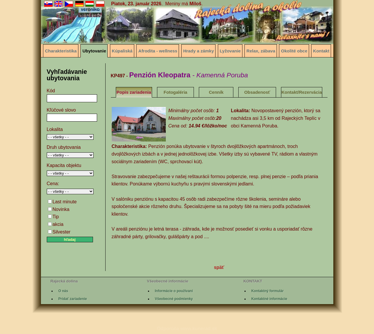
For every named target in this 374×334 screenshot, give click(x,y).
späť (219, 267)
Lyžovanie (230, 50)
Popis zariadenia (134, 92)
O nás (63, 291)
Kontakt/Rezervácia (301, 92)
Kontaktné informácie (269, 299)
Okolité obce (294, 50)
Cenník (216, 92)
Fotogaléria (175, 92)
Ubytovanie (94, 50)
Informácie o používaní (174, 291)
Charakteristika (61, 50)
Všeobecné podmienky (174, 299)
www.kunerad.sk (198, 328)
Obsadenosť (257, 92)
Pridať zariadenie (72, 299)
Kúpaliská (122, 50)
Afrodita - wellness (157, 50)
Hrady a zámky (198, 50)
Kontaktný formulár (267, 291)
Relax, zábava (261, 50)
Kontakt (321, 50)
